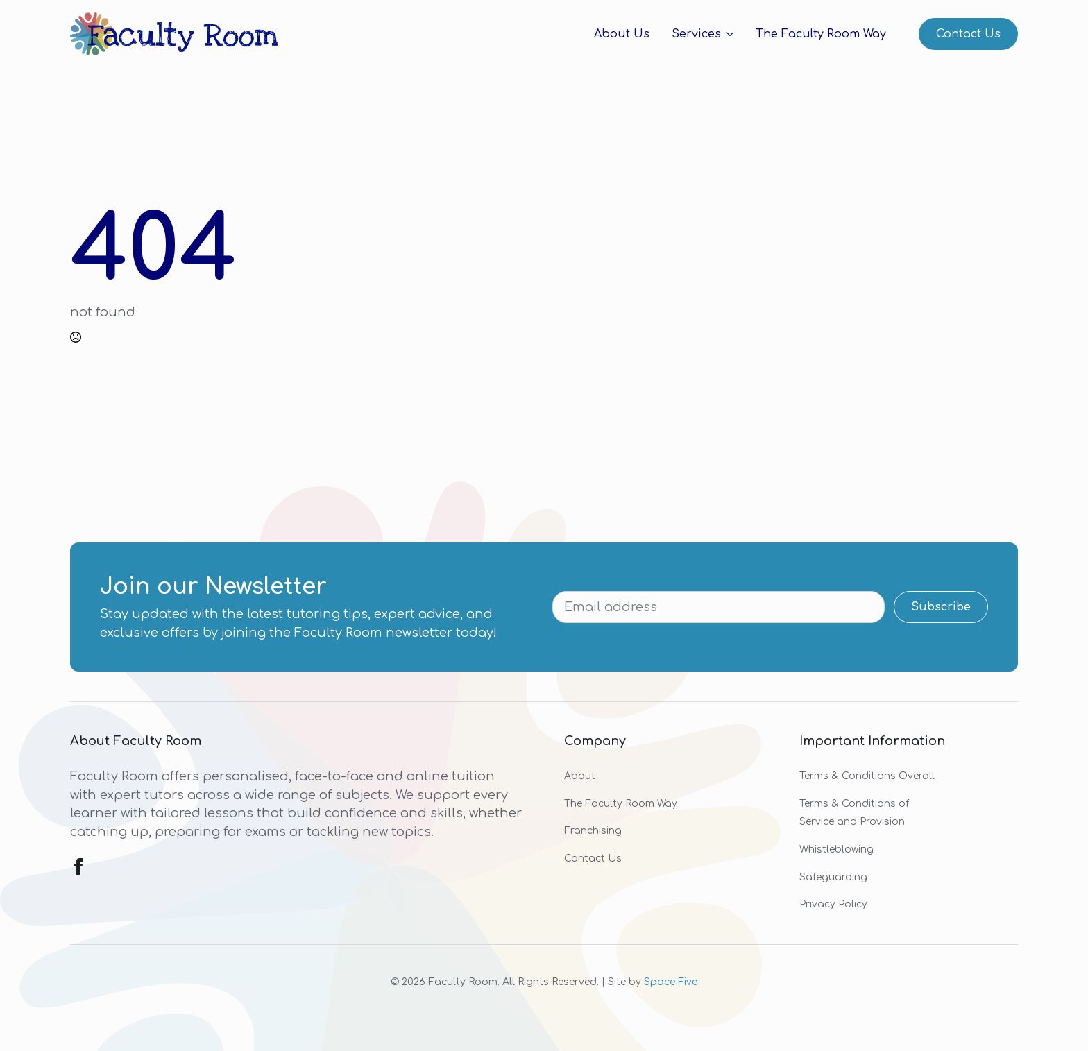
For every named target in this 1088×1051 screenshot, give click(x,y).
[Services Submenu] (727, 34)
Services (696, 34)
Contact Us (593, 858)
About (579, 776)
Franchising (593, 831)
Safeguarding (833, 877)
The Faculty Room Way (821, 34)
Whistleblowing (836, 849)
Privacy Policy (833, 904)
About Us (621, 34)
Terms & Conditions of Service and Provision (854, 813)
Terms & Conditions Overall (867, 776)
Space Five (670, 982)
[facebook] (78, 866)
